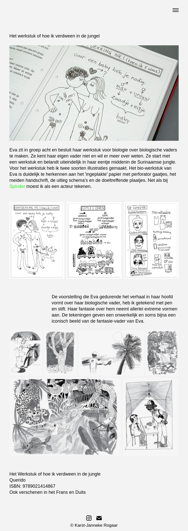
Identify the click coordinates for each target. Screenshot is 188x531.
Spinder (17, 186)
